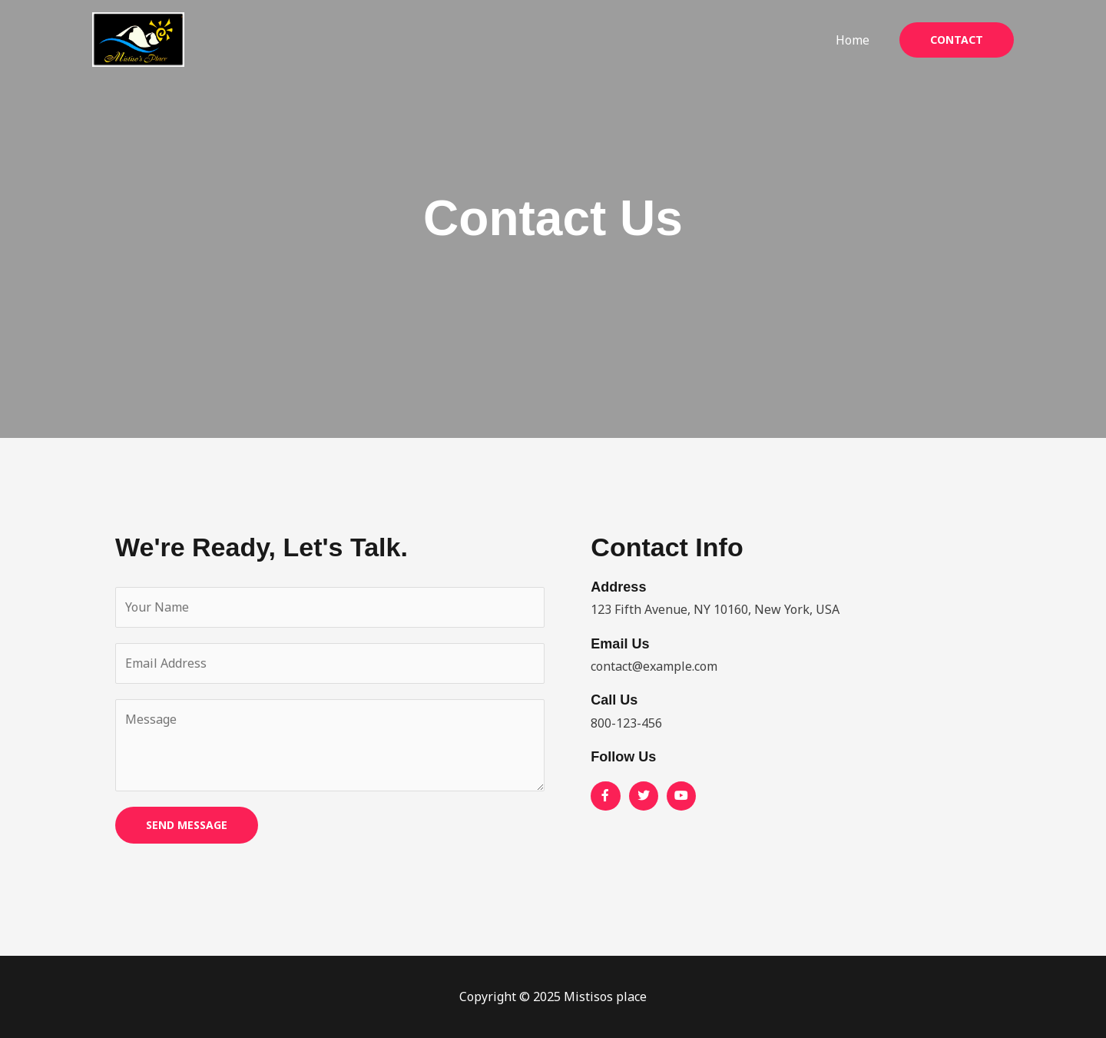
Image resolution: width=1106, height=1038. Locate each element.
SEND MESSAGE (186, 824)
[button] (956, 40)
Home (855, 40)
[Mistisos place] (138, 38)
